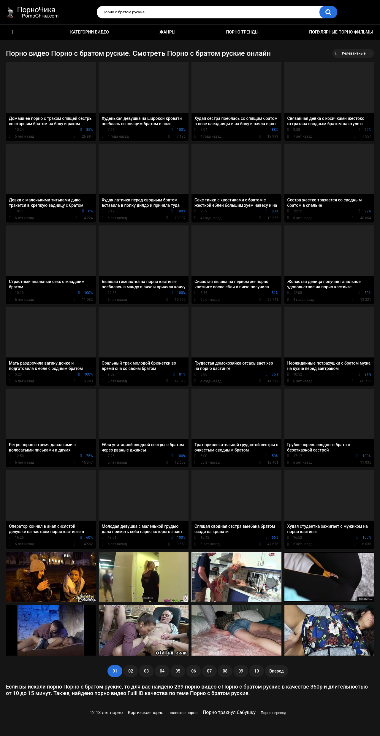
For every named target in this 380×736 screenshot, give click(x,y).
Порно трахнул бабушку (229, 712)
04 (162, 671)
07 (209, 671)
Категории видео (89, 32)
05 (177, 671)
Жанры (167, 32)
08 (225, 671)
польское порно (183, 712)
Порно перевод (273, 713)
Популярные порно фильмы (341, 32)
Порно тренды (242, 32)
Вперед (276, 671)
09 (240, 671)
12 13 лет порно (106, 712)
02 (130, 671)
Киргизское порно (145, 712)
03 (146, 671)
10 (256, 671)
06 (193, 671)
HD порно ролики (13, 32)
